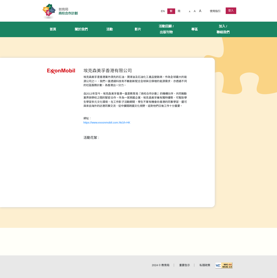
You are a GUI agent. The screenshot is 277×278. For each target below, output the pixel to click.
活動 (109, 29)
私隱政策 (204, 265)
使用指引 (215, 11)
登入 (231, 10)
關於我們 (81, 29)
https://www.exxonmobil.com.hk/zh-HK (106, 122)
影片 (138, 29)
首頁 (53, 29)
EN (163, 11)
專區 (194, 29)
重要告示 (184, 265)
